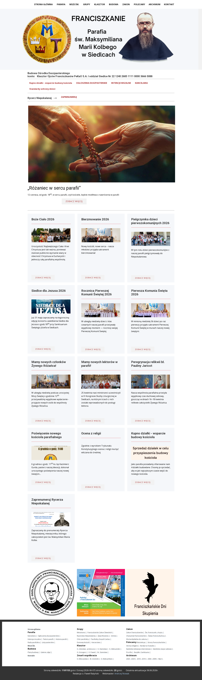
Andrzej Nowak (122, 673)
